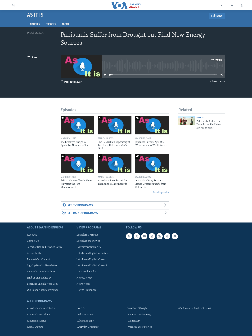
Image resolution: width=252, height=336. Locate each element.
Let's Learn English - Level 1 (91, 259)
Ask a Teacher (85, 315)
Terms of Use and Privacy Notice (45, 247)
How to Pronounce (86, 290)
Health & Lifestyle (137, 309)
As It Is (199, 118)
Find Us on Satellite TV (39, 278)
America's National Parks (41, 309)
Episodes (50, 24)
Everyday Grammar (88, 327)
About (65, 24)
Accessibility (34, 253)
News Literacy (84, 278)
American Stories (36, 321)
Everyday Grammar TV (88, 247)
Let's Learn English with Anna (92, 253)
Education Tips (85, 321)
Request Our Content (38, 259)
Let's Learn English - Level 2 (91, 265)
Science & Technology (139, 315)
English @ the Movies (88, 241)
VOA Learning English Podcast (194, 309)
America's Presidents (38, 315)
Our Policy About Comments (42, 290)
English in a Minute (87, 235)
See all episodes (161, 192)
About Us (32, 235)
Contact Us (33, 241)
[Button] (32, 58)
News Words (83, 284)
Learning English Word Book (42, 284)
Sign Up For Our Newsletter (42, 265)
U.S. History (133, 321)
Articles (35, 24)
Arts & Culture (35, 327)
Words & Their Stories (139, 327)
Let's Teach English (86, 271)
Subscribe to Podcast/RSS (41, 271)
